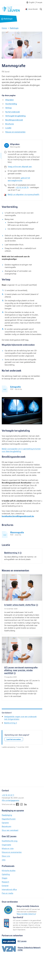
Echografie (15, 386)
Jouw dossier (33, 9)
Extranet (5, 885)
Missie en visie (7, 848)
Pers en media (7, 893)
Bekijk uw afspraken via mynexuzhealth (23, 194)
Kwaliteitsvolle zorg (9, 840)
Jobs (3, 859)
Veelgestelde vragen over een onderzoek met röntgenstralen (20, 717)
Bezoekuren (6, 826)
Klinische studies (8, 870)
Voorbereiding (11, 103)
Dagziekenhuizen (9, 818)
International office (9, 889)
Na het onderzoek (12, 111)
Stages (4, 878)
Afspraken (9, 99)
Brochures (9, 123)
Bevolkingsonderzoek (14, 119)
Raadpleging (7, 815)
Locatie (8, 127)
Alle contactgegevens (10, 800)
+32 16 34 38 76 (22, 187)
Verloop (8, 107)
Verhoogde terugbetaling (15, 115)
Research (5, 881)
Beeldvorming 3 (10, 722)
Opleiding (6, 874)
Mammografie (17, 532)
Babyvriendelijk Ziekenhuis (26, 914)
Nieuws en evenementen (15, 132)
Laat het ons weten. (13, 739)
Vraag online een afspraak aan (20, 166)
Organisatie (6, 844)
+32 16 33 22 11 (8, 795)
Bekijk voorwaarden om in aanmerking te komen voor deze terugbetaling (21, 450)
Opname (5, 822)
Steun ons (6, 856)
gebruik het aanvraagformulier (19, 179)
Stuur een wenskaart (10, 830)
